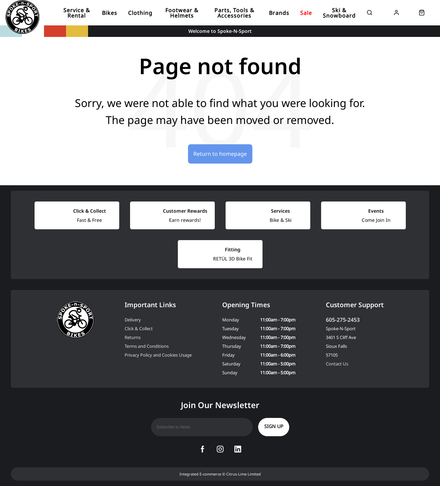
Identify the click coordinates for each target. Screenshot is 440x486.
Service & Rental (76, 12)
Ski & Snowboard (339, 12)
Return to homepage (220, 153)
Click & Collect (139, 328)
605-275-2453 (343, 319)
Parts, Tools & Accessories (234, 12)
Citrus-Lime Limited (243, 474)
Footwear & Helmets (181, 12)
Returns (133, 337)
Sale (306, 13)
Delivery (133, 320)
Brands (279, 13)
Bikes (109, 13)
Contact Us (337, 364)
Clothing (140, 13)
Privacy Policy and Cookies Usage (158, 355)
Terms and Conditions (147, 346)
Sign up (273, 426)
